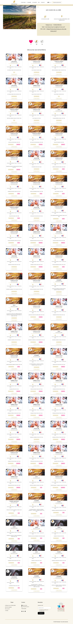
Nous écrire (25, 605)
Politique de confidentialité (10, 605)
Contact (43, 2)
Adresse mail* (40, 605)
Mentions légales (8, 607)
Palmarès (29, 2)
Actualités (34, 2)
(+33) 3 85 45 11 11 (26, 606)
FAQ (39, 2)
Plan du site (7, 608)
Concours (23, 2)
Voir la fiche (14, 74)
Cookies (6, 610)
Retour (38, 6)
